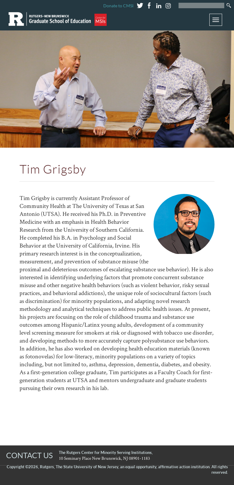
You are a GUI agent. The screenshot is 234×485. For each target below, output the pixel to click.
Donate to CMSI (118, 5)
